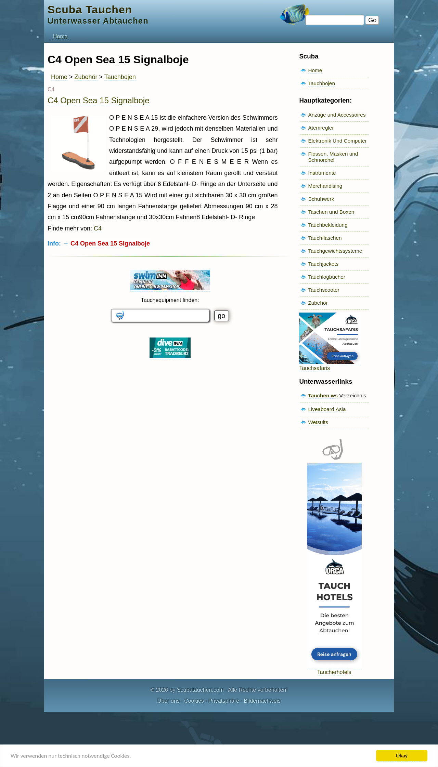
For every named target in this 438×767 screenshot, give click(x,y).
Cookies (194, 701)
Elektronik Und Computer (337, 141)
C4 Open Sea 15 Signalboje (99, 100)
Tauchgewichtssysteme (335, 251)
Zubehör (86, 77)
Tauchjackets (323, 264)
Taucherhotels (334, 669)
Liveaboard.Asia (327, 409)
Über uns (168, 701)
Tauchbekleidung (327, 225)
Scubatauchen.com (200, 690)
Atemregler (321, 128)
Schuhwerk (321, 199)
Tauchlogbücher (326, 277)
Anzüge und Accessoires (336, 115)
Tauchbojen (120, 77)
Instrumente (322, 173)
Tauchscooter (323, 290)
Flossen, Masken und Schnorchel (333, 157)
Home (60, 36)
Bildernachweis (262, 701)
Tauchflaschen (325, 238)
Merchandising (325, 186)
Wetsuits (318, 422)
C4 (98, 228)
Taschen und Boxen (331, 212)
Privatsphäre (223, 701)
